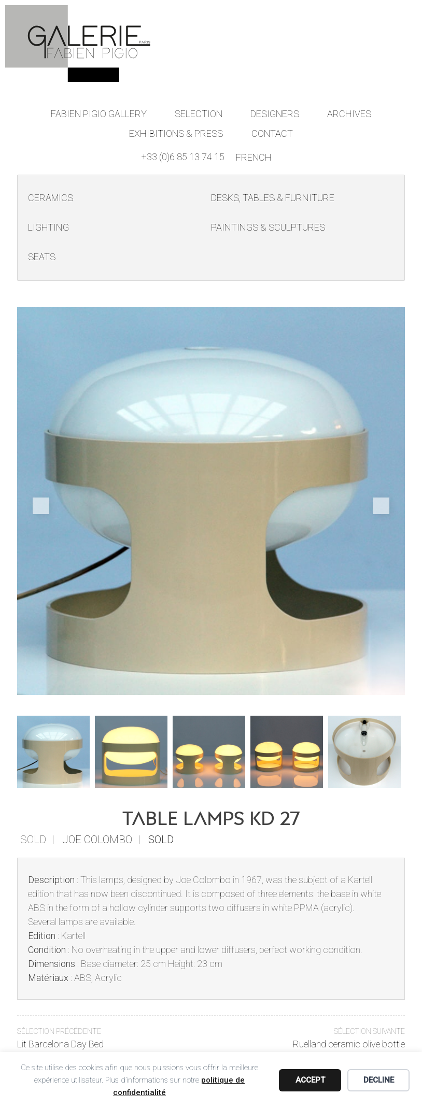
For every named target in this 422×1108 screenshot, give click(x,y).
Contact (272, 132)
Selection (198, 113)
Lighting (48, 227)
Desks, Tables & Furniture (272, 197)
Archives (349, 113)
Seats (41, 256)
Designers (274, 113)
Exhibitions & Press (176, 132)
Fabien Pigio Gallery (99, 113)
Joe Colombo (97, 839)
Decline (378, 1080)
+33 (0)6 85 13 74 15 (183, 155)
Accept (310, 1080)
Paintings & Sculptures (267, 227)
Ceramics (51, 197)
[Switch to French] (254, 156)
